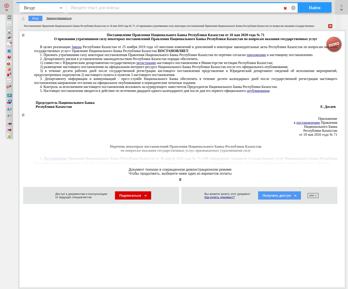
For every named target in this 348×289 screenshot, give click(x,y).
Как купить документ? (219, 197)
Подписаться (133, 195)
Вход (35, 18)
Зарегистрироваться (58, 18)
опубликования (258, 91)
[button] (6, 7)
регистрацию (146, 63)
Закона (76, 47)
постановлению (308, 122)
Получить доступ (280, 195)
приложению (256, 55)
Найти (314, 8)
